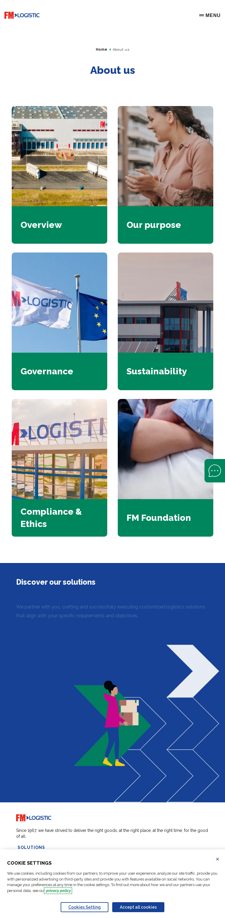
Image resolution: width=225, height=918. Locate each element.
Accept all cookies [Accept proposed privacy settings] (138, 907)
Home (102, 49)
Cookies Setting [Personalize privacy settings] (84, 907)
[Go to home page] (22, 15)
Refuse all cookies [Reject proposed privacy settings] (221, 859)
